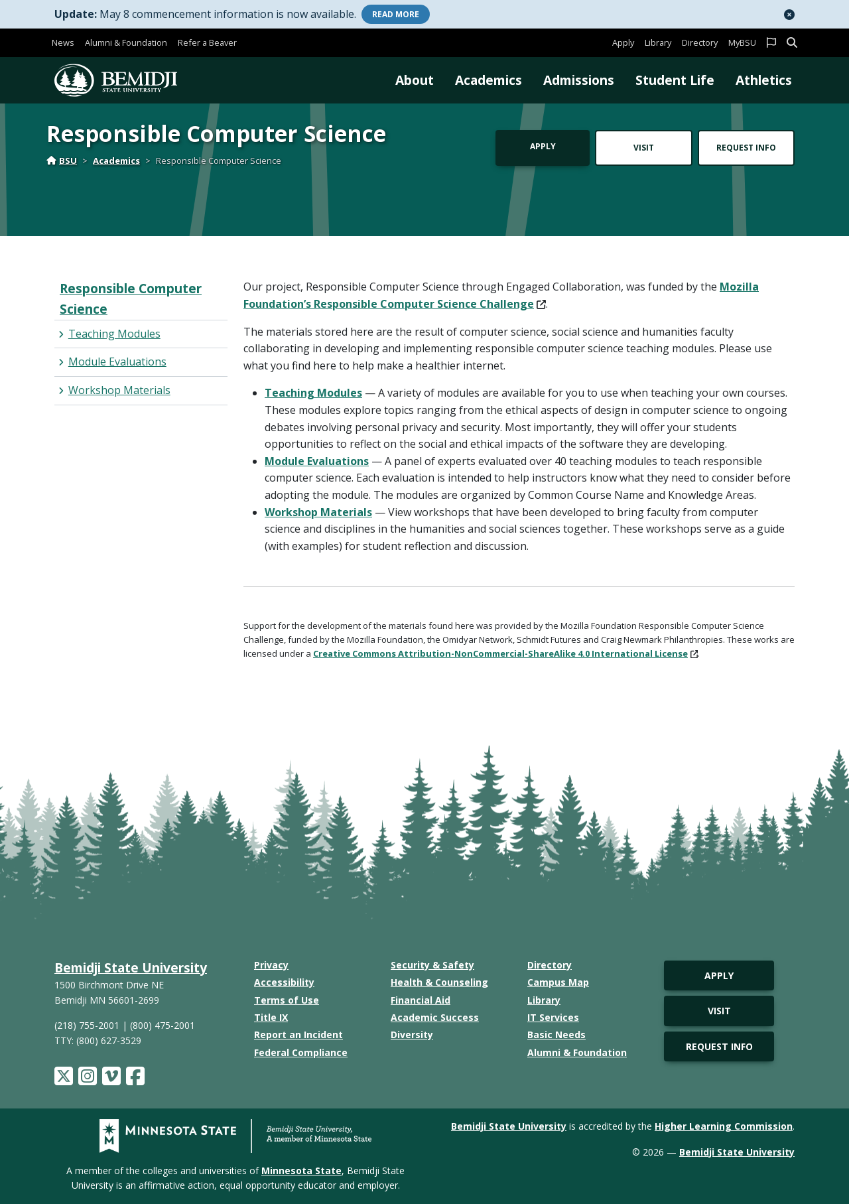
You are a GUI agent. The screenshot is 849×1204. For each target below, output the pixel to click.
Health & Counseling (439, 982)
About (414, 80)
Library (658, 42)
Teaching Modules (313, 392)
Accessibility (284, 982)
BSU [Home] (61, 161)
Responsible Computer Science (131, 298)
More (395, 14)
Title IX (271, 1017)
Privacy (271, 965)
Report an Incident (298, 1034)
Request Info (746, 147)
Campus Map (558, 982)
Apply (623, 42)
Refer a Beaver (207, 42)
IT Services (553, 1017)
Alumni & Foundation (126, 42)
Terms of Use (286, 1000)
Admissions (578, 80)
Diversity (412, 1034)
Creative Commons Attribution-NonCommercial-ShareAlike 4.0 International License (505, 653)
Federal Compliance (301, 1052)
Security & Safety (432, 965)
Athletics (764, 80)
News (63, 42)
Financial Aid (420, 1000)
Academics (488, 80)
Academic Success (435, 1017)
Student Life (674, 80)
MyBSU (742, 42)
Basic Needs (556, 1034)
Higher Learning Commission (724, 1126)
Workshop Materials (318, 512)
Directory (700, 42)
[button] (789, 14)
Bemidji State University (130, 967)
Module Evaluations (317, 461)
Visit (643, 147)
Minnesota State (301, 1170)
